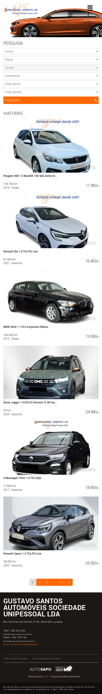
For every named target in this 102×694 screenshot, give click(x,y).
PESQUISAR (51, 100)
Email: (21, 644)
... (54, 582)
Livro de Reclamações (15, 658)
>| (69, 582)
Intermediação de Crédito (47, 658)
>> (61, 582)
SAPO (46, 676)
